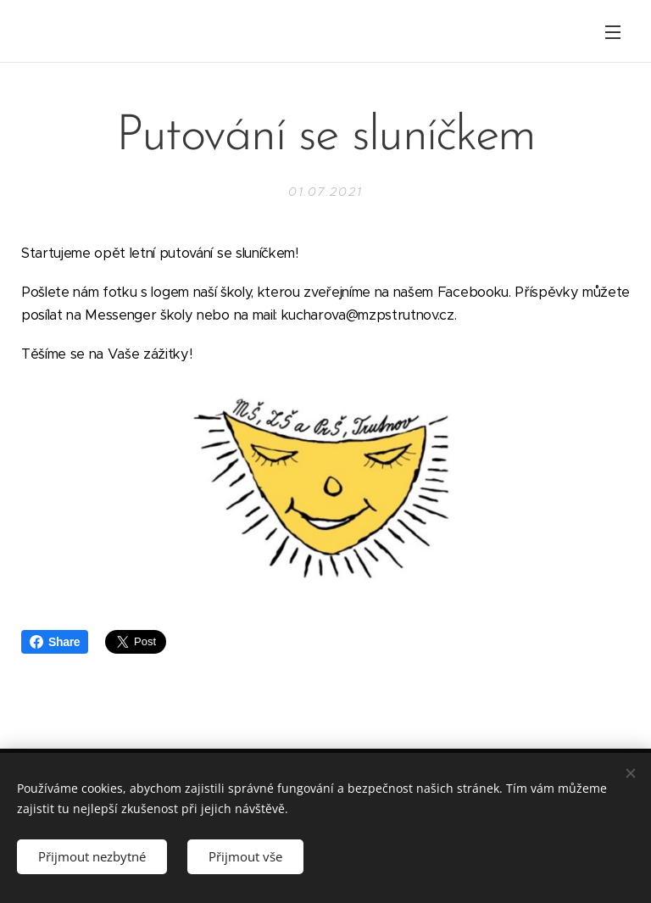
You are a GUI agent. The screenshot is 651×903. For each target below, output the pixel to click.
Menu (612, 32)
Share (55, 642)
